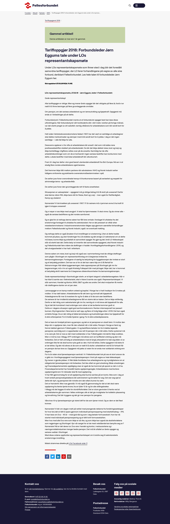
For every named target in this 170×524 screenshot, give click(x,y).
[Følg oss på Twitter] (122, 493)
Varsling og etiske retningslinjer (126, 506)
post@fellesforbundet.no (40, 499)
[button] (139, 5)
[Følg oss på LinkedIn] (127, 493)
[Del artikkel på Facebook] (47, 456)
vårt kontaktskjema (36, 489)
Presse (27, 510)
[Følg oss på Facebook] (116, 493)
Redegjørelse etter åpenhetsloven (127, 509)
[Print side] (63, 456)
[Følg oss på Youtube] (133, 493)
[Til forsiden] (75, 5)
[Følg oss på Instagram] (138, 493)
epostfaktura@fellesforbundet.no (50, 502)
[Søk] (130, 5)
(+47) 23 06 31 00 (41, 497)
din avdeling (58, 489)
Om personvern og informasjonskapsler (40, 507)
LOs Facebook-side (77, 443)
